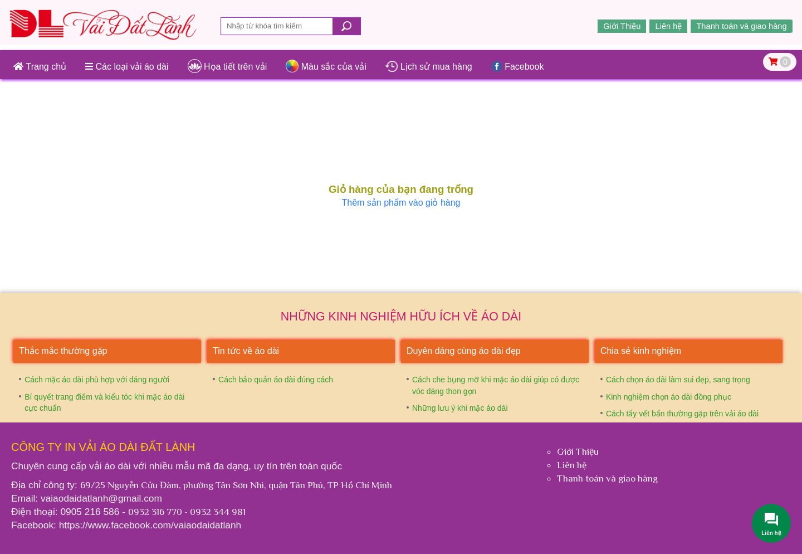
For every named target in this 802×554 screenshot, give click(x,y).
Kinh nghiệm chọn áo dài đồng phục (668, 396)
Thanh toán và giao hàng (741, 26)
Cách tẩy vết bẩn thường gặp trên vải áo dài (682, 413)
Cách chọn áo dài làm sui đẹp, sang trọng (678, 379)
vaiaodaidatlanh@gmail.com (101, 498)
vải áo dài (111, 466)
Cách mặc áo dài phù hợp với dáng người (97, 379)
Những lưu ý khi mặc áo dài (460, 408)
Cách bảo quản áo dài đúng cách (275, 379)
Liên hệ (668, 26)
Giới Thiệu (621, 26)
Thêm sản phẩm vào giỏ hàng (401, 202)
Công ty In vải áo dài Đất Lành (103, 447)
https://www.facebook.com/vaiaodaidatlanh (150, 525)
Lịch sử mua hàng (428, 66)
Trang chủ (39, 66)
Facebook (517, 66)
